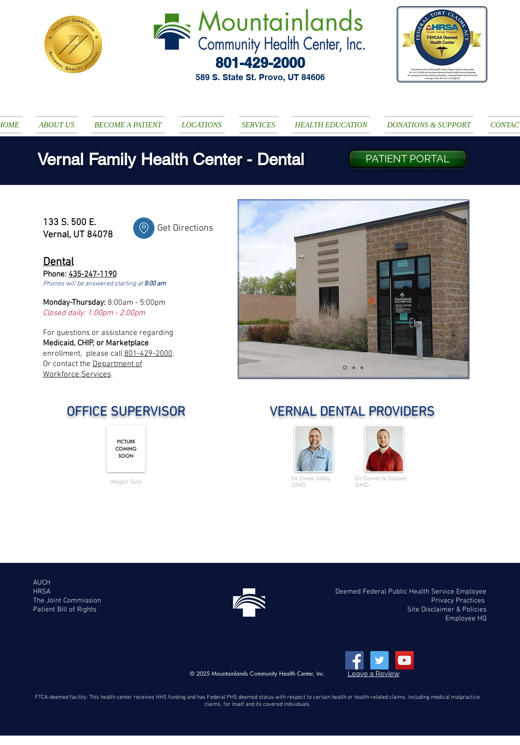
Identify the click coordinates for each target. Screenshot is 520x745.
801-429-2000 (148, 354)
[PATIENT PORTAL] (408, 159)
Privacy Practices (458, 600)
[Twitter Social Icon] (379, 660)
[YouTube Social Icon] (404, 660)
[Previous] (246, 289)
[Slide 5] (361, 367)
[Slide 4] (353, 367)
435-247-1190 (92, 274)
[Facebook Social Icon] (354, 660)
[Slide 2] (345, 368)
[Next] (460, 289)
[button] (57, 125)
